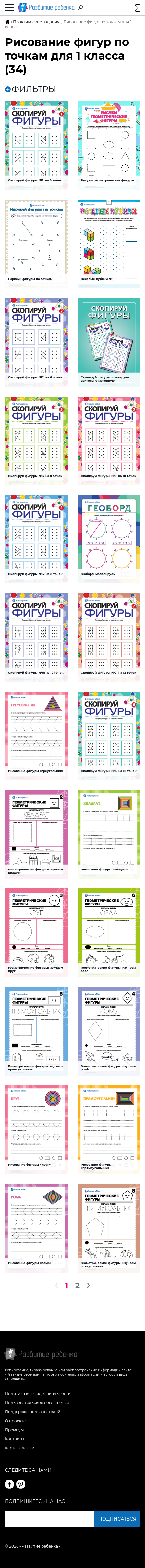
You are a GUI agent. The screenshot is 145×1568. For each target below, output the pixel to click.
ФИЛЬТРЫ (30, 89)
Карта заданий (19, 1448)
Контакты (14, 1438)
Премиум (14, 1429)
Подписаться (117, 1519)
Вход (136, 8)
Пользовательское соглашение (37, 1402)
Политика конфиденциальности (38, 1393)
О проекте (15, 1420)
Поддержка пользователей (32, 1411)
